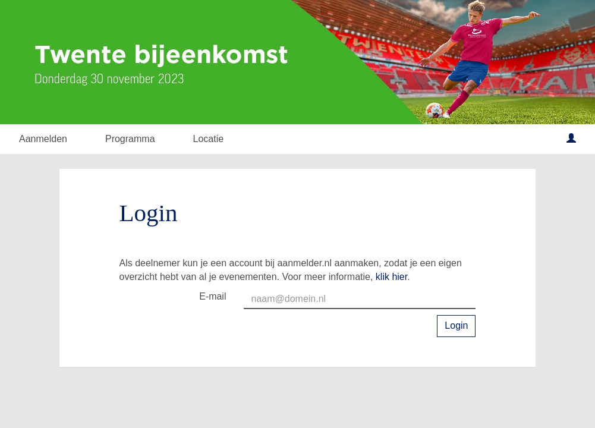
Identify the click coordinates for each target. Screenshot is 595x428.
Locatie (208, 139)
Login (456, 325)
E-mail (212, 296)
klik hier (391, 277)
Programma (130, 139)
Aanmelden (43, 139)
